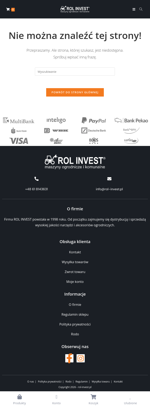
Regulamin (82, 381)
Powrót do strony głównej (75, 92)
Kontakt (118, 381)
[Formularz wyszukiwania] (139, 9)
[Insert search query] (75, 71)
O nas (30, 381)
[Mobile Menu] (134, 9)
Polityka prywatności (49, 381)
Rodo (68, 381)
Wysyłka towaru (101, 381)
